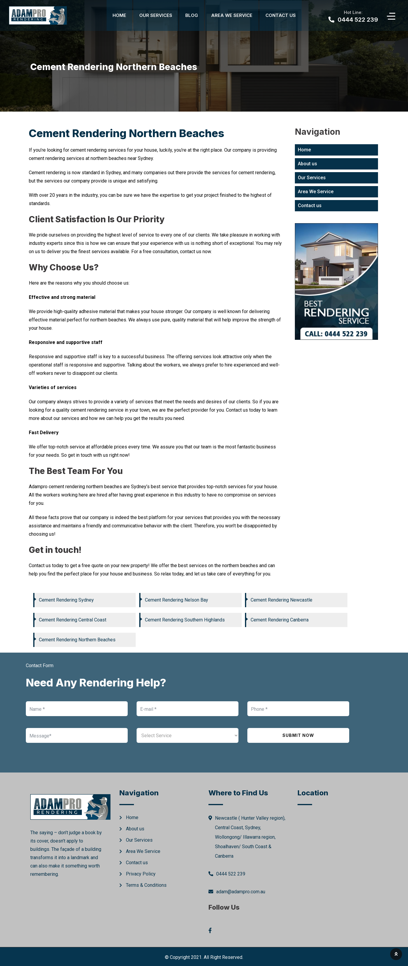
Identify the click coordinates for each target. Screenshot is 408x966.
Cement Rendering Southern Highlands (185, 620)
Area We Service (231, 15)
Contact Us (280, 15)
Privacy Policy (141, 874)
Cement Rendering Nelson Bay (176, 600)
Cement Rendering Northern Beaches (77, 640)
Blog (191, 15)
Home (119, 15)
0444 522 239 (230, 874)
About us (307, 163)
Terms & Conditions (146, 885)
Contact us (310, 205)
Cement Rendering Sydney (66, 600)
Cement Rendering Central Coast (72, 620)
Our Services (155, 15)
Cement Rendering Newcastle (281, 600)
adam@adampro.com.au (240, 891)
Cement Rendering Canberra (280, 620)
